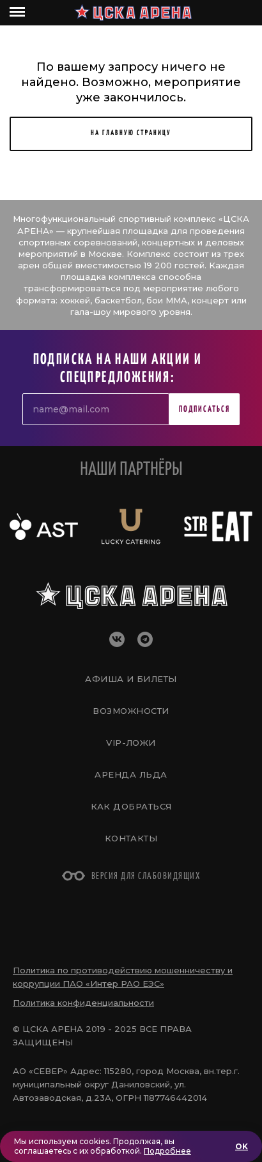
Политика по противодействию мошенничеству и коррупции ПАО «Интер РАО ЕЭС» (123, 977)
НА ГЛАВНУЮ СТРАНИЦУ (131, 132)
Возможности (131, 711)
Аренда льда (131, 774)
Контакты (131, 838)
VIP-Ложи (131, 742)
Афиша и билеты (130, 679)
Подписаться (204, 409)
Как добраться (131, 806)
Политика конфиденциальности (83, 1003)
